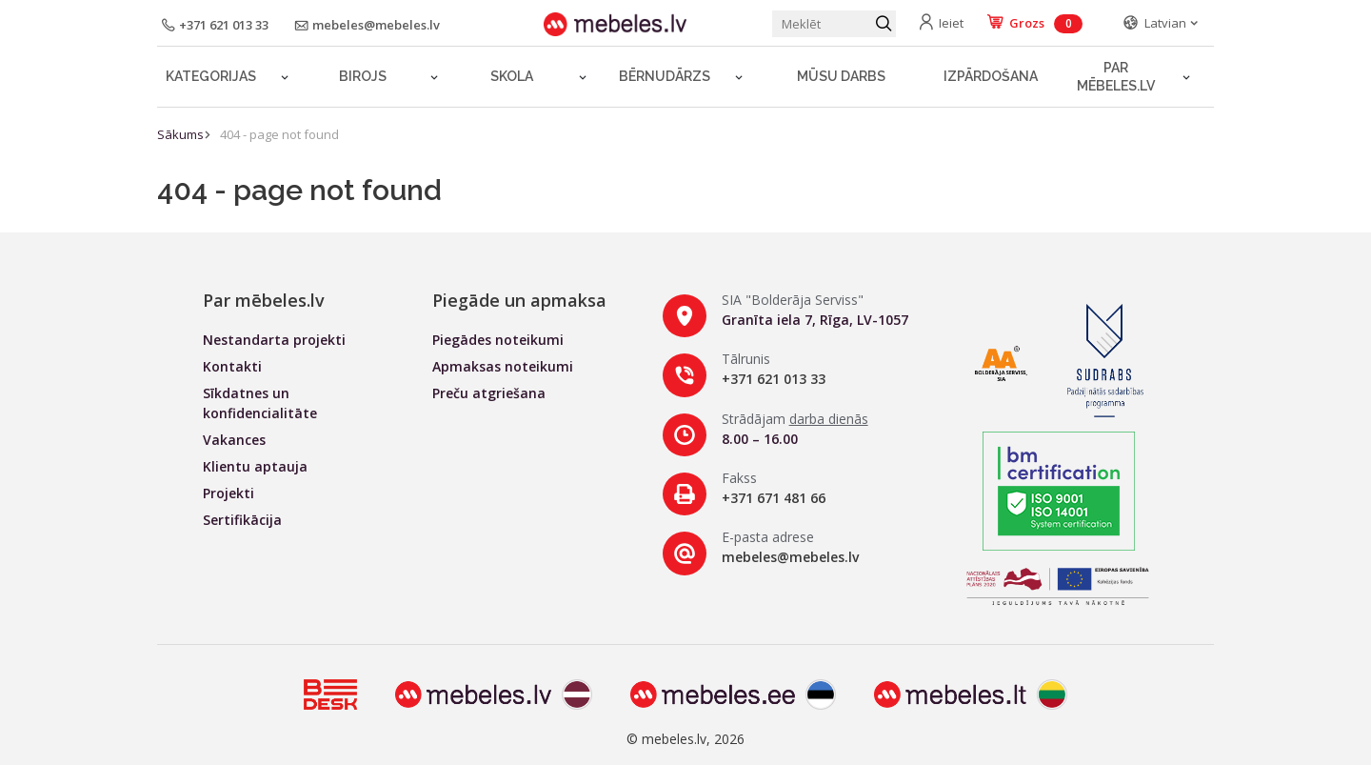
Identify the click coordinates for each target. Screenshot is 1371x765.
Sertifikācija (242, 520)
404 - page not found (279, 134)
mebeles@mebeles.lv (790, 557)
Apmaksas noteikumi (502, 366)
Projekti (228, 493)
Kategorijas (211, 76)
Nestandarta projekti (274, 340)
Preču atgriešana (489, 393)
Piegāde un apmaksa (519, 300)
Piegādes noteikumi (498, 340)
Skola (511, 76)
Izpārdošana (991, 76)
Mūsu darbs (841, 76)
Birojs (363, 76)
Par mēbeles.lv (1116, 76)
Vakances (234, 440)
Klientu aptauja (255, 466)
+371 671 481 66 (773, 498)
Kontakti (232, 366)
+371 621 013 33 (773, 379)
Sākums (180, 134)
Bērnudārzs (664, 76)
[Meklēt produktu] (834, 23)
